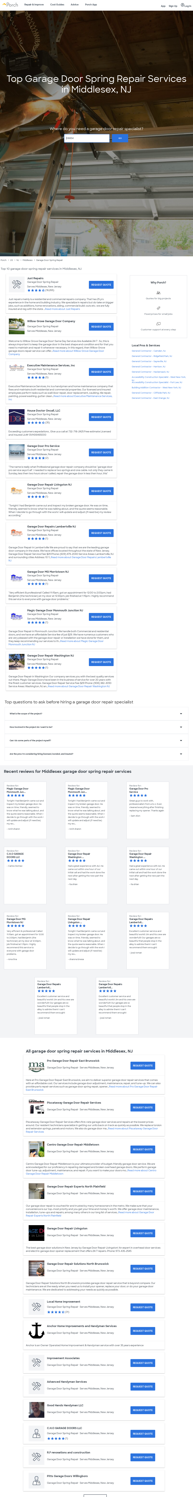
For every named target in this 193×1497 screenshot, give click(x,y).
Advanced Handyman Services (67, 1382)
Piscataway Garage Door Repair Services (74, 1102)
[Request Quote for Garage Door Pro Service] (101, 452)
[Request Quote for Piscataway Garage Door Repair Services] (142, 1107)
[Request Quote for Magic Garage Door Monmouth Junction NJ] (101, 617)
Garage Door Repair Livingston (67, 1228)
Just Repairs (35, 278)
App (163, 6)
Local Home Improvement (63, 1301)
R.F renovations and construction (68, 1452)
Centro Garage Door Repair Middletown (73, 1144)
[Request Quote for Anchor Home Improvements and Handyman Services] (142, 1331)
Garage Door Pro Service (43, 446)
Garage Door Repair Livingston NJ (49, 484)
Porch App (91, 4)
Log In (186, 5)
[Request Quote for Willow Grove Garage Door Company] (101, 327)
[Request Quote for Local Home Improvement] (142, 1307)
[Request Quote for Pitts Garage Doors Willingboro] (142, 1481)
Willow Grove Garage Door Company (51, 321)
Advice (75, 4)
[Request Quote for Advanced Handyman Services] (142, 1387)
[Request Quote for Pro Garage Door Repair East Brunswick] (142, 1066)
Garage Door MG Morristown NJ (48, 572)
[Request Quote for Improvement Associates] (142, 1363)
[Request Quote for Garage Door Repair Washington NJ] (101, 662)
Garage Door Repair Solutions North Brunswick (78, 1264)
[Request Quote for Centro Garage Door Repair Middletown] (142, 1149)
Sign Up (173, 6)
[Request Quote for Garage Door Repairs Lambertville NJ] (101, 533)
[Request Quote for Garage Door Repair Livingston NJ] (101, 491)
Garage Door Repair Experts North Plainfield (76, 1186)
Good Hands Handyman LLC (65, 1405)
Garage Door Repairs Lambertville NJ (51, 526)
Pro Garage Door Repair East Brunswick (73, 1061)
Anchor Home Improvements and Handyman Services (82, 1326)
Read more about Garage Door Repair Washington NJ (79, 686)
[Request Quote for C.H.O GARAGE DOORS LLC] (142, 1434)
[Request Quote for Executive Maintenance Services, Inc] (101, 372)
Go (120, 138)
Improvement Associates (63, 1358)
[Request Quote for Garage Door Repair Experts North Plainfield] (142, 1191)
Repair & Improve (34, 4)
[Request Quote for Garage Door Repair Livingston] (142, 1233)
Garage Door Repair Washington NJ (50, 655)
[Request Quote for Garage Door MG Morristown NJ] (101, 578)
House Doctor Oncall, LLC (43, 410)
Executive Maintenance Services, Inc (51, 365)
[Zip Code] (87, 138)
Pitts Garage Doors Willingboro (67, 1476)
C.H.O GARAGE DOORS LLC (64, 1428)
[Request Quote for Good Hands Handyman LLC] (142, 1410)
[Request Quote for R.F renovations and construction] (142, 1457)
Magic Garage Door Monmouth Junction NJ (55, 610)
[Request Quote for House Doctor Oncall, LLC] (101, 417)
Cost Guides (57, 4)
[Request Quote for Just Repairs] (101, 285)
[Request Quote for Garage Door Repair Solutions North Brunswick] (142, 1269)
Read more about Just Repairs (62, 309)
